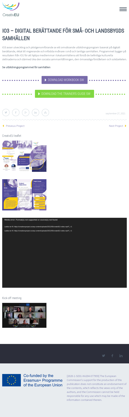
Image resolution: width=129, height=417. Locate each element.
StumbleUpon (45, 112)
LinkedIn (35, 112)
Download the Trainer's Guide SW (65, 94)
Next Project (116, 126)
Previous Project (15, 126)
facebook (112, 355)
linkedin (121, 355)
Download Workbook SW (66, 80)
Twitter (6, 112)
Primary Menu (123, 9)
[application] (64, 253)
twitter (103, 355)
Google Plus (25, 112)
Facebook (15, 112)
